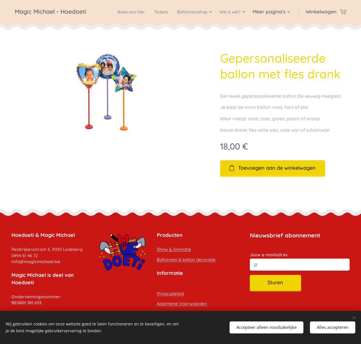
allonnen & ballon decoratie (188, 259)
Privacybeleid (170, 293)
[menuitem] (120, 12)
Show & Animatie (174, 249)
